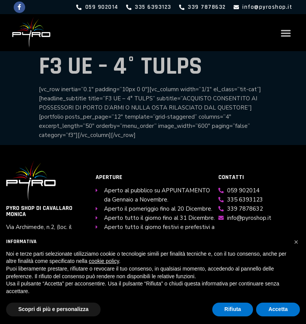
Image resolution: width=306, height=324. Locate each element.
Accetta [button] (278, 309)
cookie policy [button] (104, 261)
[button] (286, 33)
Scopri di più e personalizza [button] (53, 309)
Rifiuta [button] (232, 309)
